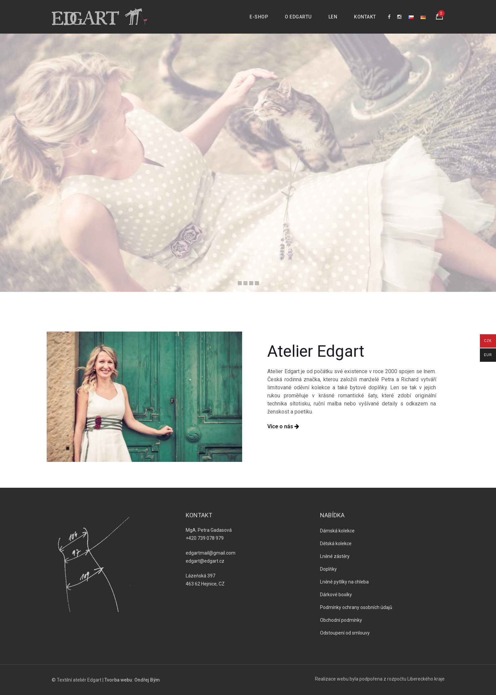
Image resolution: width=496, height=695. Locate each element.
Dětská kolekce (336, 543)
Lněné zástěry (335, 556)
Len (332, 16)
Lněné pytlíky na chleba (344, 581)
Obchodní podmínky (341, 620)
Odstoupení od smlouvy (345, 633)
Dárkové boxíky (336, 594)
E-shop (259, 16)
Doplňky (328, 569)
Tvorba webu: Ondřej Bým (132, 680)
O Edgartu (298, 16)
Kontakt (365, 16)
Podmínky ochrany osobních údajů (356, 607)
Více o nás (283, 426)
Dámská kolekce (337, 530)
